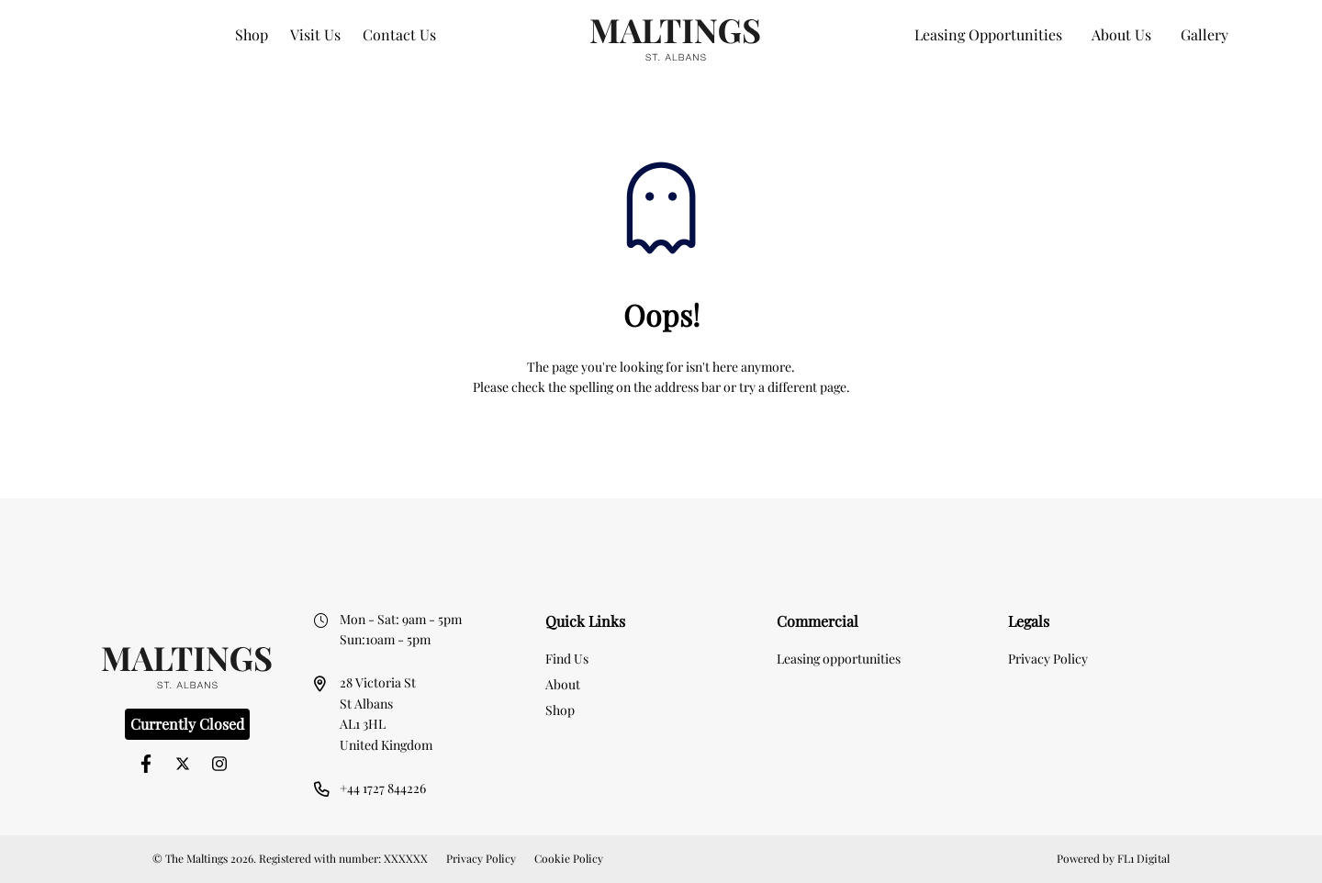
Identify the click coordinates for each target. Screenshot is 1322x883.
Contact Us (399, 34)
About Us (1121, 34)
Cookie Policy (568, 858)
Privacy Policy (1048, 658)
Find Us (566, 658)
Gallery (1204, 34)
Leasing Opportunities (988, 34)
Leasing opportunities (839, 658)
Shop (251, 34)
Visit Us (315, 34)
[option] (661, 528)
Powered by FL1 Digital (1113, 858)
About (562, 684)
